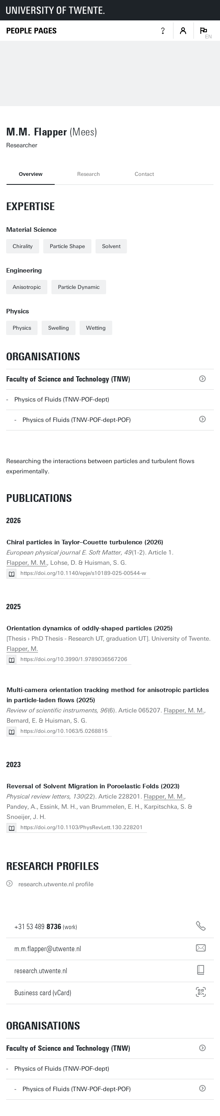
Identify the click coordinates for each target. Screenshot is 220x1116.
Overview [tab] (30, 174)
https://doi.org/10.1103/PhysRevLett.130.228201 (81, 827)
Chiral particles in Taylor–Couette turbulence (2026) (85, 542)
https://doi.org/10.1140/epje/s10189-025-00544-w (83, 573)
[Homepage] (31, 30)
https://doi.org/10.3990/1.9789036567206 (73, 659)
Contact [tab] (144, 174)
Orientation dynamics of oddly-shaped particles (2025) (90, 628)
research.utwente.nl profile (55, 884)
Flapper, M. (22, 648)
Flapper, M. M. (27, 562)
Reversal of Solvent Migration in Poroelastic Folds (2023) (93, 786)
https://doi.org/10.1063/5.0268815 (64, 731)
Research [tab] (88, 174)
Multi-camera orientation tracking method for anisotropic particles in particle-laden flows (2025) (108, 695)
